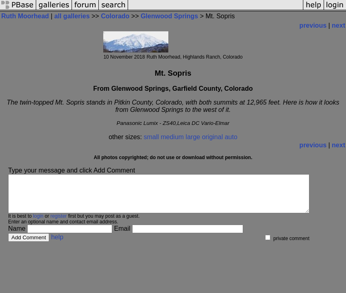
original (212, 136)
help (57, 244)
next (338, 25)
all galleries (71, 16)
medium (172, 136)
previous (312, 25)
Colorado (115, 16)
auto (231, 136)
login (38, 223)
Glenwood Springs (169, 16)
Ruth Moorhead (25, 16)
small (151, 136)
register (58, 223)
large (193, 136)
